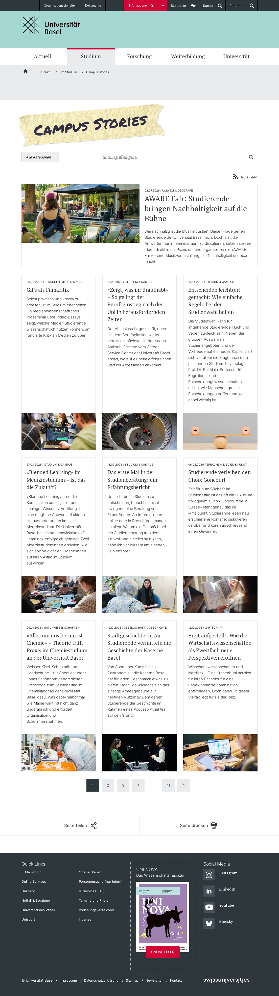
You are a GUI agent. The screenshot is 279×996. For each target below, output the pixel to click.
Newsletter (154, 980)
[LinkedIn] (219, 891)
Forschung (139, 56)
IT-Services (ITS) (92, 891)
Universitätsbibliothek (38, 910)
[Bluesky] (218, 923)
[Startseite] (26, 72)
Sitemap (132, 980)
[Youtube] (218, 907)
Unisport (28, 919)
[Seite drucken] (199, 825)
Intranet (85, 919)
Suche (206, 7)
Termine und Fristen (94, 900)
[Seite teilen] (80, 825)
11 (168, 785)
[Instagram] (220, 875)
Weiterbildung (188, 56)
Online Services (33, 881)
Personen (235, 7)
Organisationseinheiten (60, 6)
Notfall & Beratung (35, 900)
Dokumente (94, 6)
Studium (91, 56)
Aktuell (42, 56)
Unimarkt (28, 891)
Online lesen (163, 952)
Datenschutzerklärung (101, 980)
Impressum (68, 980)
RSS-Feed (249, 177)
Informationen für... (143, 6)
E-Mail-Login (31, 872)
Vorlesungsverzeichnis (96, 910)
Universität (236, 56)
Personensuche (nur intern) (101, 881)
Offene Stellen (90, 872)
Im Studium (69, 72)
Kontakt (176, 980)
